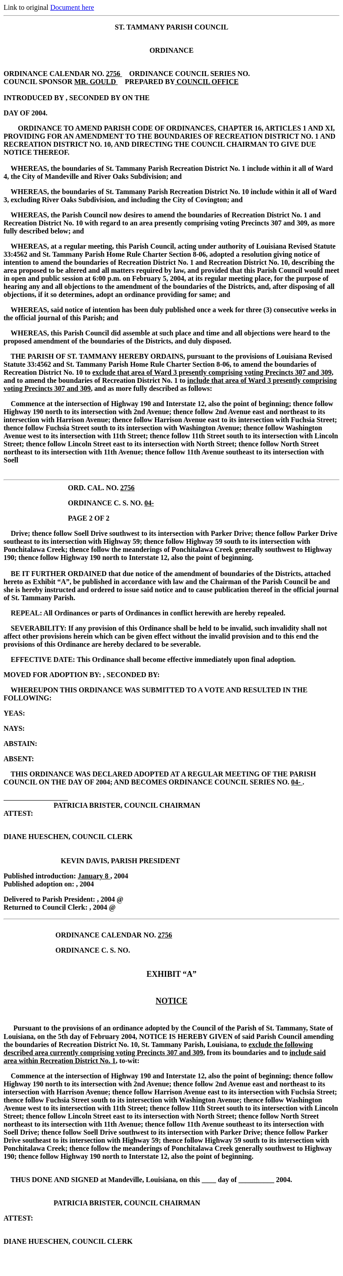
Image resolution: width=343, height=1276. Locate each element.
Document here (72, 7)
